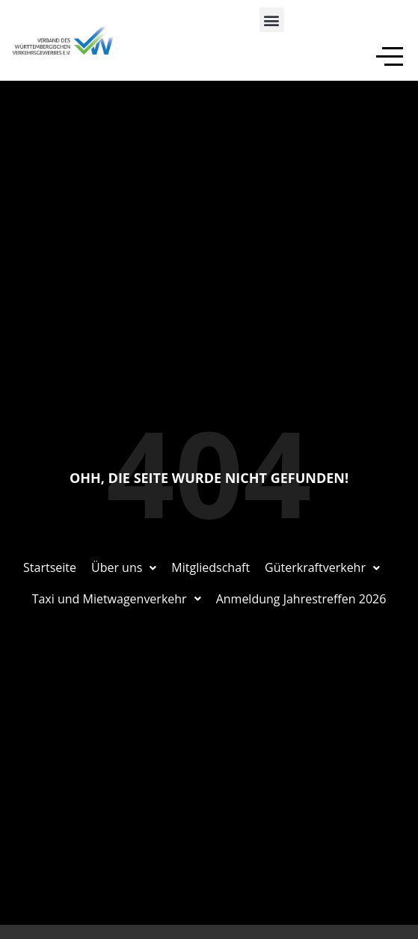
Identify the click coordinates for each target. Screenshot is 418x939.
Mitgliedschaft (210, 567)
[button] (271, 19)
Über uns (123, 567)
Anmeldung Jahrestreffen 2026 (301, 599)
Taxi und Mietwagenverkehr (116, 599)
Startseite (49, 567)
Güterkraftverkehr (322, 567)
